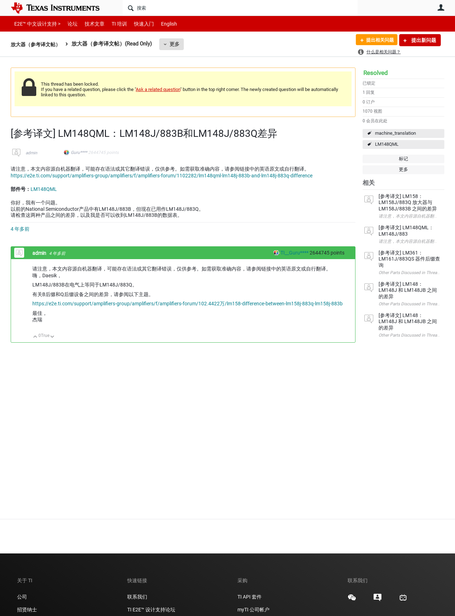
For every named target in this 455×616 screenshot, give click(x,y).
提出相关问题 (378, 40)
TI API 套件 (249, 597)
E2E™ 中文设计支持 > (35, 23)
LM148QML (386, 144)
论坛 (68, 23)
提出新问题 (423, 40)
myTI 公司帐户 (253, 609)
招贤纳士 (27, 609)
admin (31, 152)
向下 (52, 337)
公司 (22, 597)
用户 (440, 7)
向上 (35, 337)
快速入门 (137, 23)
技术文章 (89, 23)
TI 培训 (113, 23)
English (160, 23)
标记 (403, 158)
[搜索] (240, 8)
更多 (178, 44)
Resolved (375, 72)
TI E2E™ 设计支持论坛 (151, 609)
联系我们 (137, 597)
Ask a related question (158, 89)
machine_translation (395, 133)
